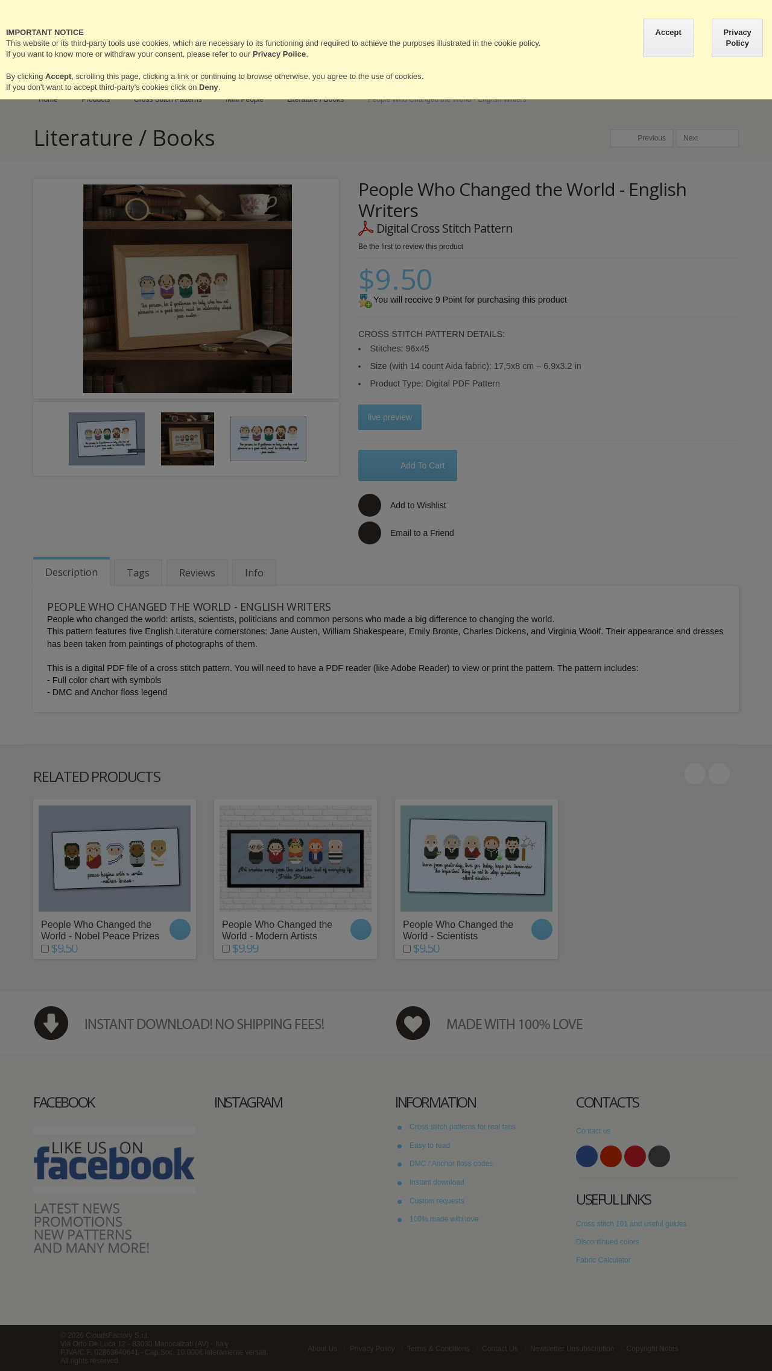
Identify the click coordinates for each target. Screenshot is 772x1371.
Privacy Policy (737, 38)
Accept (669, 32)
